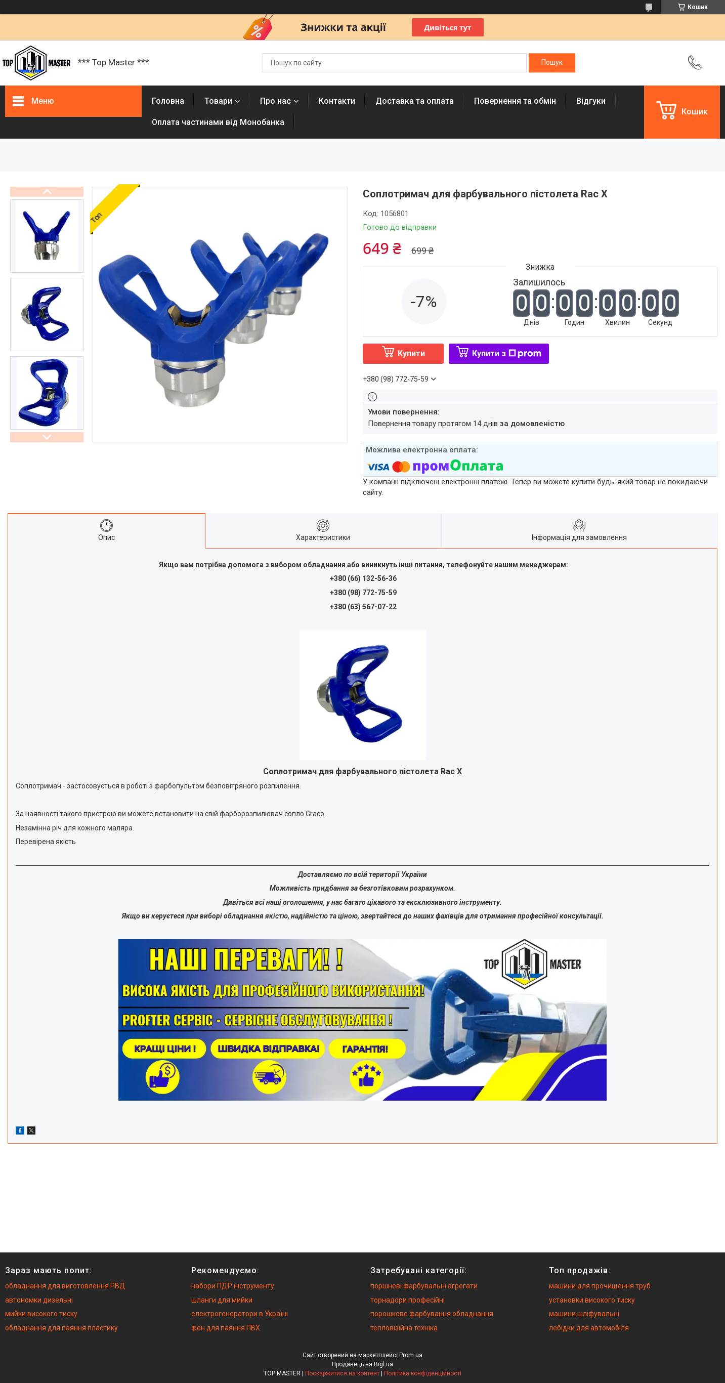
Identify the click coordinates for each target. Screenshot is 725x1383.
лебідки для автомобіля (589, 1328)
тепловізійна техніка (404, 1328)
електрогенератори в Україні (239, 1314)
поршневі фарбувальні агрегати (424, 1286)
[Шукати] (552, 62)
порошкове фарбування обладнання (431, 1314)
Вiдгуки (591, 101)
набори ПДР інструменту (232, 1286)
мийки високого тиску (41, 1314)
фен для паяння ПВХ (225, 1328)
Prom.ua (410, 1355)
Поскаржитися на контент (342, 1373)
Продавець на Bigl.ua (362, 1364)
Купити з (506, 353)
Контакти (337, 101)
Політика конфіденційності (422, 1373)
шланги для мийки (221, 1300)
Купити (411, 353)
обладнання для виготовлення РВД (65, 1286)
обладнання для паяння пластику (61, 1328)
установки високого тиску (592, 1300)
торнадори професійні (407, 1300)
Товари (218, 101)
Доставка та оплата (414, 101)
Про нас (275, 101)
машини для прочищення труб (600, 1286)
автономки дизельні (39, 1300)
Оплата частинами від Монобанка (218, 122)
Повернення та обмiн (515, 101)
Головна (168, 101)
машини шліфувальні (584, 1314)
